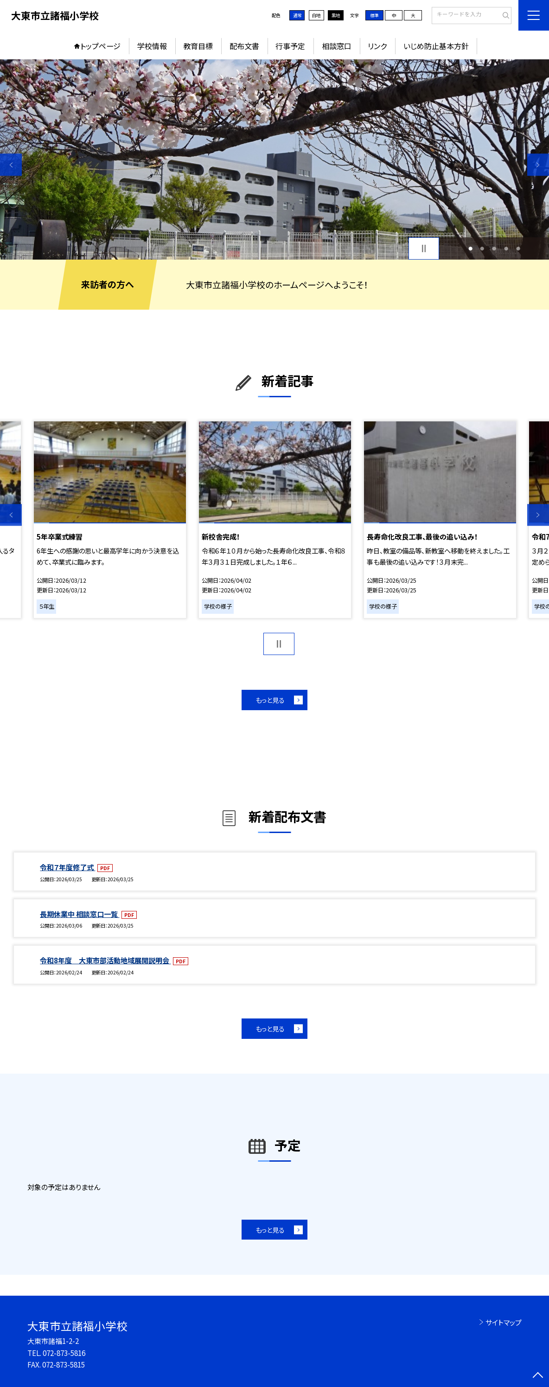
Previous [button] (11, 165)
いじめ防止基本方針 (436, 45)
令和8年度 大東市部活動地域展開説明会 (105, 960)
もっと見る (270, 700)
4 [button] (506, 248)
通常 (297, 15)
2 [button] (482, 248)
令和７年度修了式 (67, 867)
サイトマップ (503, 1322)
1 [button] (470, 248)
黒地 (336, 15)
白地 (316, 15)
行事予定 (290, 45)
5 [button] (518, 248)
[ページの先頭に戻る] (538, 1376)
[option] (274, 159)
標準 (374, 15)
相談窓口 (336, 45)
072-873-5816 (64, 1353)
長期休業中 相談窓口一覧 (79, 914)
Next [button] (538, 165)
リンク (377, 45)
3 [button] (494, 248)
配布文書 (244, 45)
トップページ (100, 45)
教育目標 (198, 45)
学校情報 (152, 45)
